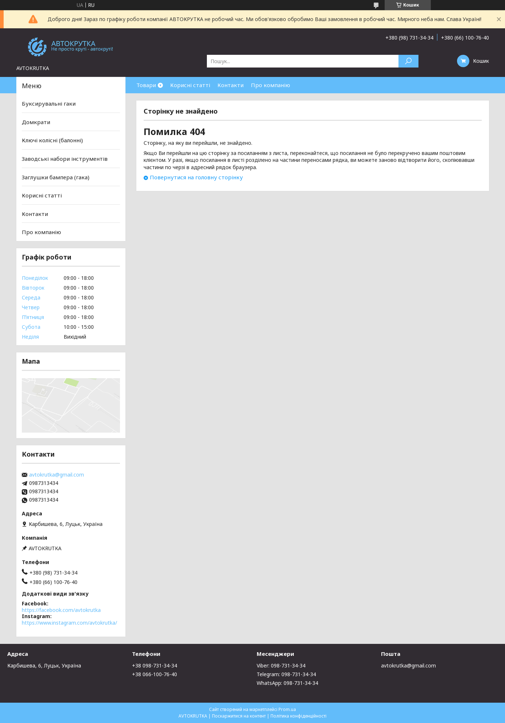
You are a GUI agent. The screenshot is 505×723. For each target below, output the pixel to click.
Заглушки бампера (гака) (55, 176)
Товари (146, 85)
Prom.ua (287, 709)
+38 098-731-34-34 (154, 665)
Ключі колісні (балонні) (52, 140)
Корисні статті (190, 85)
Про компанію (270, 85)
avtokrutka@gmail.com (56, 474)
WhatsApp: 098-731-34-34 (287, 682)
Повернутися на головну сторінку (196, 177)
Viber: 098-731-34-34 (281, 665)
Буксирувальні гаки (49, 103)
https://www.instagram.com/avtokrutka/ (69, 622)
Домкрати (36, 122)
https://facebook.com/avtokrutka (61, 609)
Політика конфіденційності (298, 716)
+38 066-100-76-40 (154, 674)
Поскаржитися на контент (239, 716)
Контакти (230, 85)
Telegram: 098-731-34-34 (286, 674)
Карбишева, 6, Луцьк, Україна (44, 665)
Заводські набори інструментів (65, 158)
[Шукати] (408, 61)
